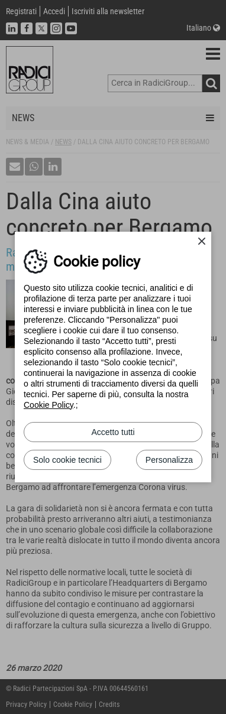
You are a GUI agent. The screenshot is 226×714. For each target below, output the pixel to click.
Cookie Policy (48, 405)
